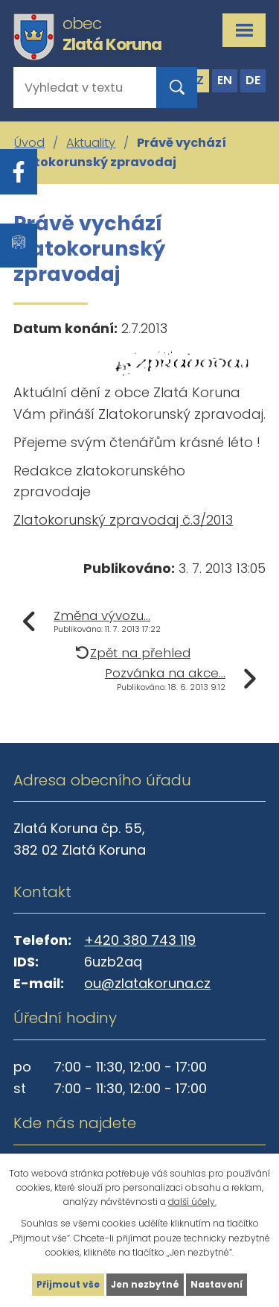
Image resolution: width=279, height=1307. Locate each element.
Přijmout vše (68, 1284)
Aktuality (90, 142)
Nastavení (216, 1284)
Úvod (29, 142)
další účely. (192, 1201)
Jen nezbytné (145, 1284)
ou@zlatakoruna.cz (147, 983)
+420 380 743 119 (140, 940)
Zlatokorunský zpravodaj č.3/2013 (123, 519)
